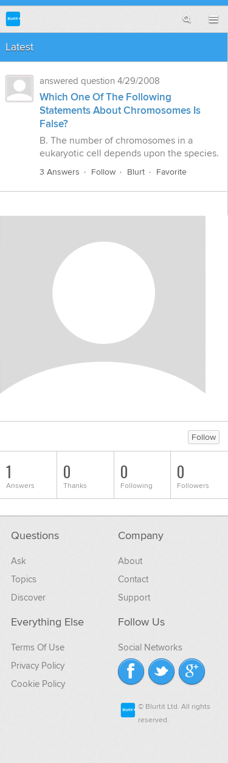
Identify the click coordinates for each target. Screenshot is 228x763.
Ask (18, 561)
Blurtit (13, 18)
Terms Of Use (37, 647)
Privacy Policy (37, 665)
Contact (133, 579)
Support (134, 597)
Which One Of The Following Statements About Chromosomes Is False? (120, 110)
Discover (28, 597)
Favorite (171, 172)
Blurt (136, 172)
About (130, 561)
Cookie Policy (38, 683)
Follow (103, 172)
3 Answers (60, 172)
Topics (23, 579)
